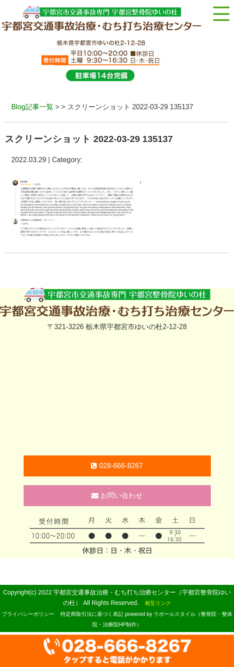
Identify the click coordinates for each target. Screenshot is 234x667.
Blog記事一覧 (32, 107)
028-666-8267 (117, 465)
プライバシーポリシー (28, 614)
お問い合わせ (116, 495)
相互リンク (158, 603)
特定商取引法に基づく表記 (91, 614)
